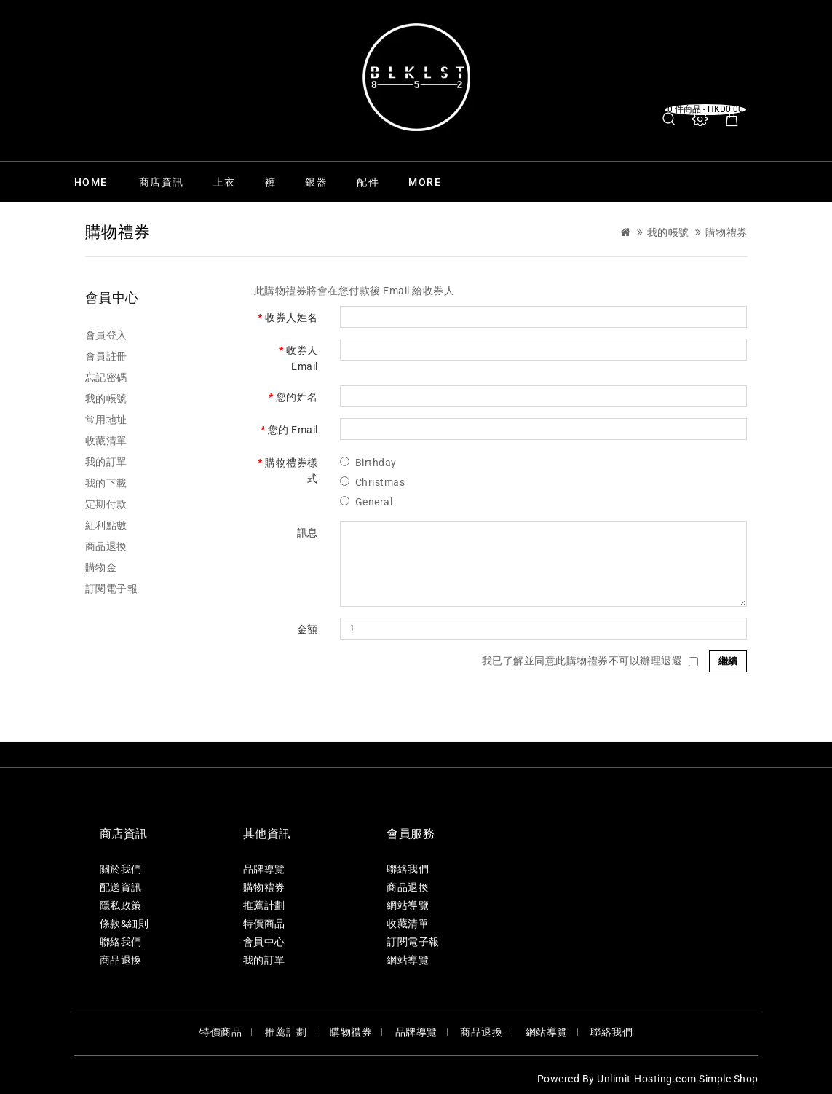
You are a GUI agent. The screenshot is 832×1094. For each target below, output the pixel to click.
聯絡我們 (121, 942)
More (424, 182)
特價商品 (264, 923)
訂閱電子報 (111, 588)
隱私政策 (121, 905)
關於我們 (121, 869)
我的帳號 (668, 232)
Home (91, 182)
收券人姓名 (291, 317)
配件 (368, 182)
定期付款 (106, 504)
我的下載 (106, 483)
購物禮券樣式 (291, 470)
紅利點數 (106, 525)
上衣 (224, 182)
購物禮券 (726, 232)
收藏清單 (106, 440)
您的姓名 (297, 397)
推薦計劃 (264, 905)
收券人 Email (302, 358)
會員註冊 (106, 356)
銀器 (316, 182)
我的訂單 (106, 462)
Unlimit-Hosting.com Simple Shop (677, 1079)
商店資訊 (161, 182)
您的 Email (293, 430)
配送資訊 (121, 887)
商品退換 (106, 546)
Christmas (380, 482)
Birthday (376, 462)
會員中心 (264, 942)
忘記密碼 (106, 377)
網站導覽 (408, 905)
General (374, 502)
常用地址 (106, 419)
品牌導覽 (264, 869)
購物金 (101, 567)
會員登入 (106, 335)
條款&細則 (124, 923)
